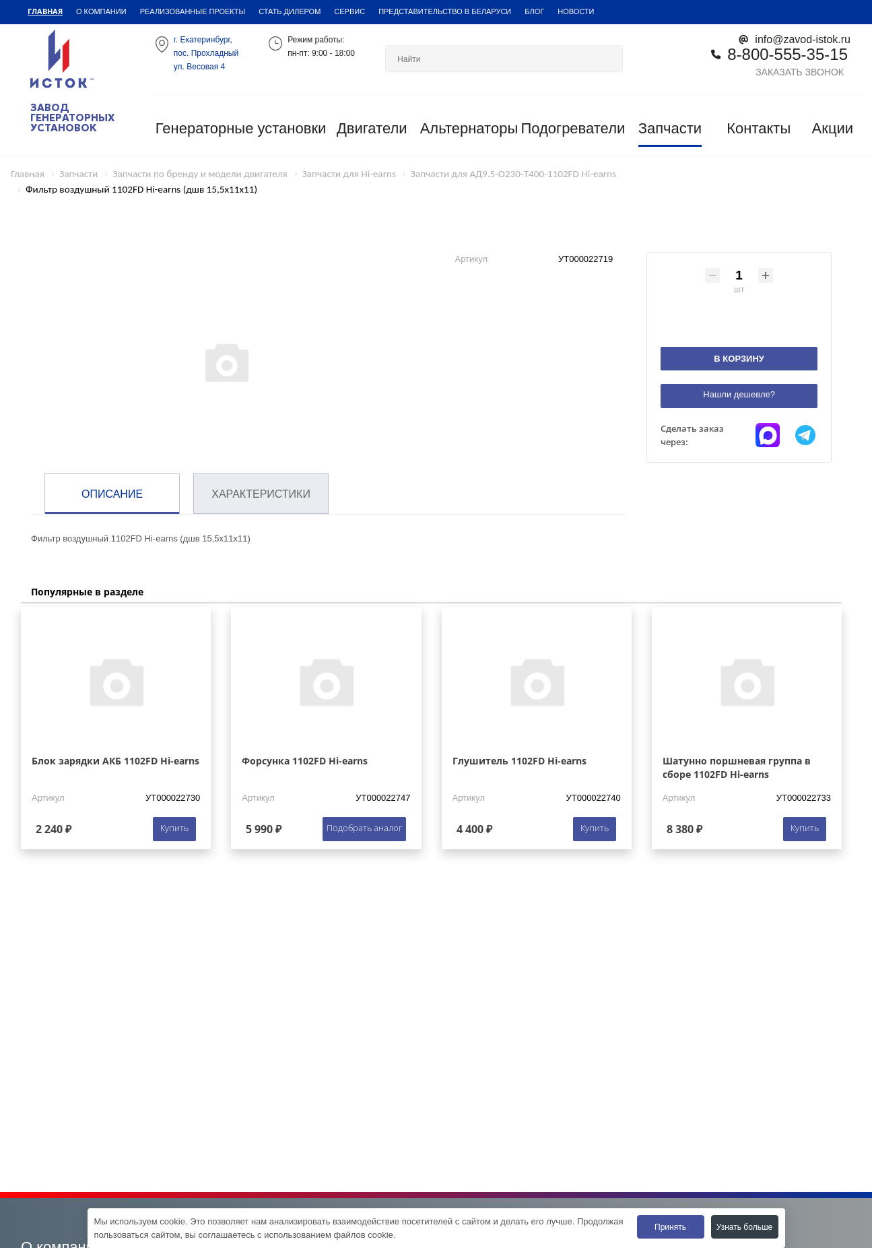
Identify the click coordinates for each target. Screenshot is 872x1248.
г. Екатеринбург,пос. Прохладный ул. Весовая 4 (206, 53)
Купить (174, 828)
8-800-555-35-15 (787, 53)
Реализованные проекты (193, 11)
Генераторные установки (241, 128)
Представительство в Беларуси (444, 11)
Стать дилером (290, 11)
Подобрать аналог (364, 828)
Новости (576, 11)
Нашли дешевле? (739, 394)
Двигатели (372, 128)
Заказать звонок (800, 71)
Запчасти (670, 128)
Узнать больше (744, 1227)
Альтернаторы (469, 128)
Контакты (759, 128)
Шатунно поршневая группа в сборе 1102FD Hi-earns (737, 767)
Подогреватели (573, 128)
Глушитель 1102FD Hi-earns (519, 760)
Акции (832, 128)
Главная (45, 11)
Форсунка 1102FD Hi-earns (305, 760)
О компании (101, 11)
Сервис (349, 11)
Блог (534, 11)
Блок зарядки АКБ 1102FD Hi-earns (115, 760)
